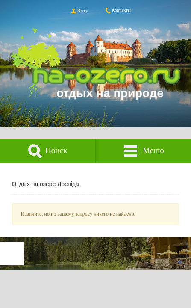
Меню (143, 151)
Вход (78, 10)
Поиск (47, 151)
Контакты (117, 9)
